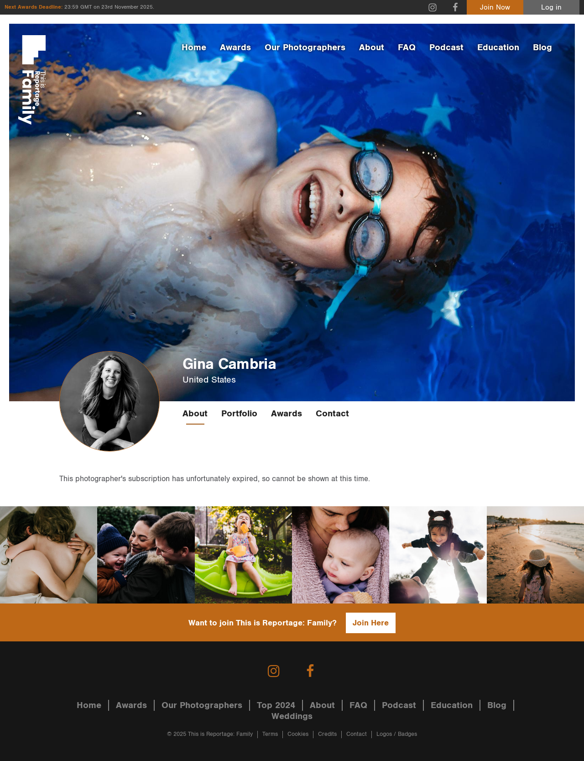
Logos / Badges (396, 734)
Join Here (371, 623)
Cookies (297, 734)
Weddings (292, 716)
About (371, 47)
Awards (235, 47)
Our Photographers (305, 47)
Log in (551, 7)
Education (498, 47)
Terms (270, 734)
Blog (542, 47)
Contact (332, 413)
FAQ (407, 47)
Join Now (495, 7)
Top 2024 (276, 705)
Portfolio (239, 413)
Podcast (446, 47)
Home (194, 47)
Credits (327, 734)
